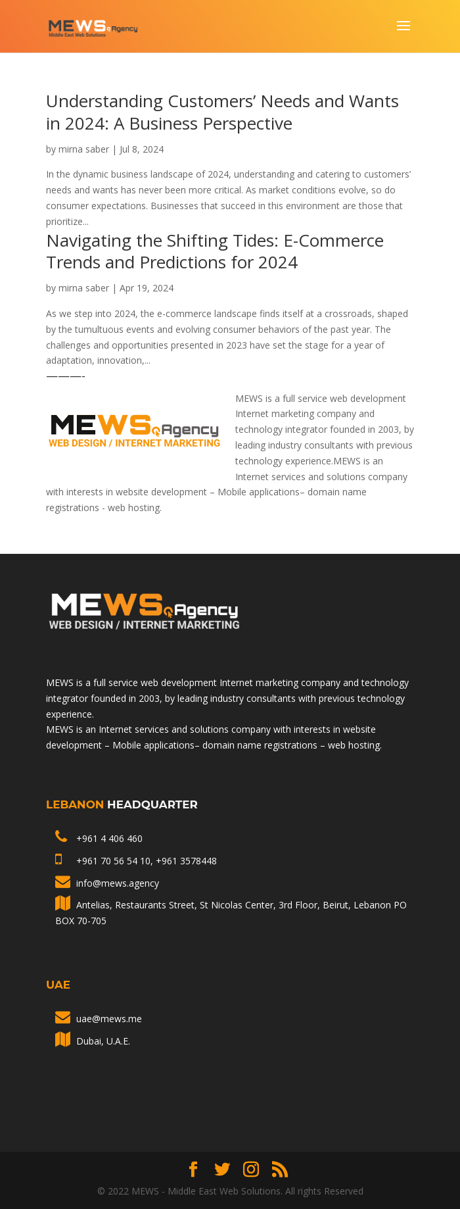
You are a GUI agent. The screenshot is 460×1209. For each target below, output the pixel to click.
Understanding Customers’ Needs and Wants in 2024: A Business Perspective (222, 112)
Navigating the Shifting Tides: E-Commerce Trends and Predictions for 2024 (215, 251)
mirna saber (83, 149)
